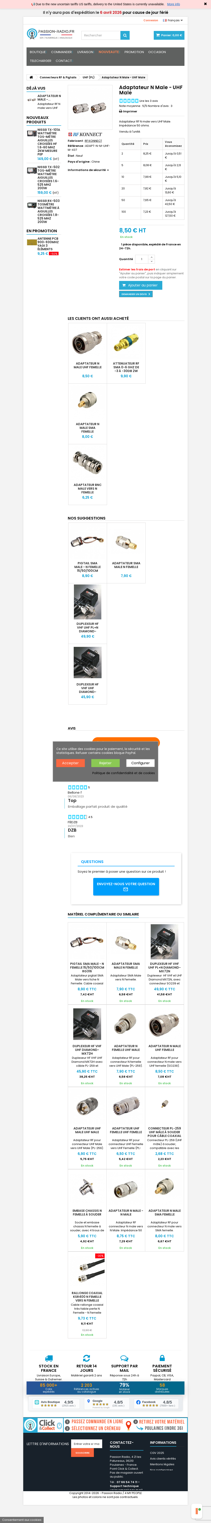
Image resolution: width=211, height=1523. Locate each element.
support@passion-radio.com (124, 1502)
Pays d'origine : (79, 162)
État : (71, 156)
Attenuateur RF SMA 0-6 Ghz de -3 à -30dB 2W (126, 367)
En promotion (42, 283)
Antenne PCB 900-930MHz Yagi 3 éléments (48, 296)
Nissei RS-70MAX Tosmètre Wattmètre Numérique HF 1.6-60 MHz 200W (49, 256)
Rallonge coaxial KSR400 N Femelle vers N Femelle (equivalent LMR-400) (87, 1300)
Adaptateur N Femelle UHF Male (126, 1048)
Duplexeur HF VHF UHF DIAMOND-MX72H (88, 690)
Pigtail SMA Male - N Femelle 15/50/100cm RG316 (87, 569)
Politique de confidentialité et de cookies (123, 773)
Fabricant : (76, 141)
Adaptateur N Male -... (49, 98)
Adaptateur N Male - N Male (126, 1212)
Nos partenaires (161, 1470)
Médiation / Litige (162, 1476)
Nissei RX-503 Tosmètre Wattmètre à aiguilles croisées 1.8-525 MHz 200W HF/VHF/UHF (49, 221)
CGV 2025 (157, 1453)
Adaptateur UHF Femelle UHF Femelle (126, 1130)
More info (173, 4)
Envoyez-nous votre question (126, 886)
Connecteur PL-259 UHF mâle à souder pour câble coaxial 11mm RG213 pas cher (164, 1134)
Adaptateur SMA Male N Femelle (126, 565)
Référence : (76, 146)
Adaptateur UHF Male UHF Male (87, 1130)
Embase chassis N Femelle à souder (87, 1212)
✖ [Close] (205, 4)
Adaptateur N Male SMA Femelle (87, 428)
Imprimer (130, 111)
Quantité (126, 259)
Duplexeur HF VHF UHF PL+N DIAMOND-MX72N (88, 629)
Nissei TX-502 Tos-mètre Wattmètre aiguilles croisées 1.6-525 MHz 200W (49, 185)
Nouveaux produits (37, 128)
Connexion (150, 20)
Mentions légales (162, 1464)
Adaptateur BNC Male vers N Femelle (88, 488)
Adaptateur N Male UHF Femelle (88, 365)
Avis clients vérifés (163, 1459)
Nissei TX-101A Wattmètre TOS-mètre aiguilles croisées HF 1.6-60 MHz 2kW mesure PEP (49, 149)
